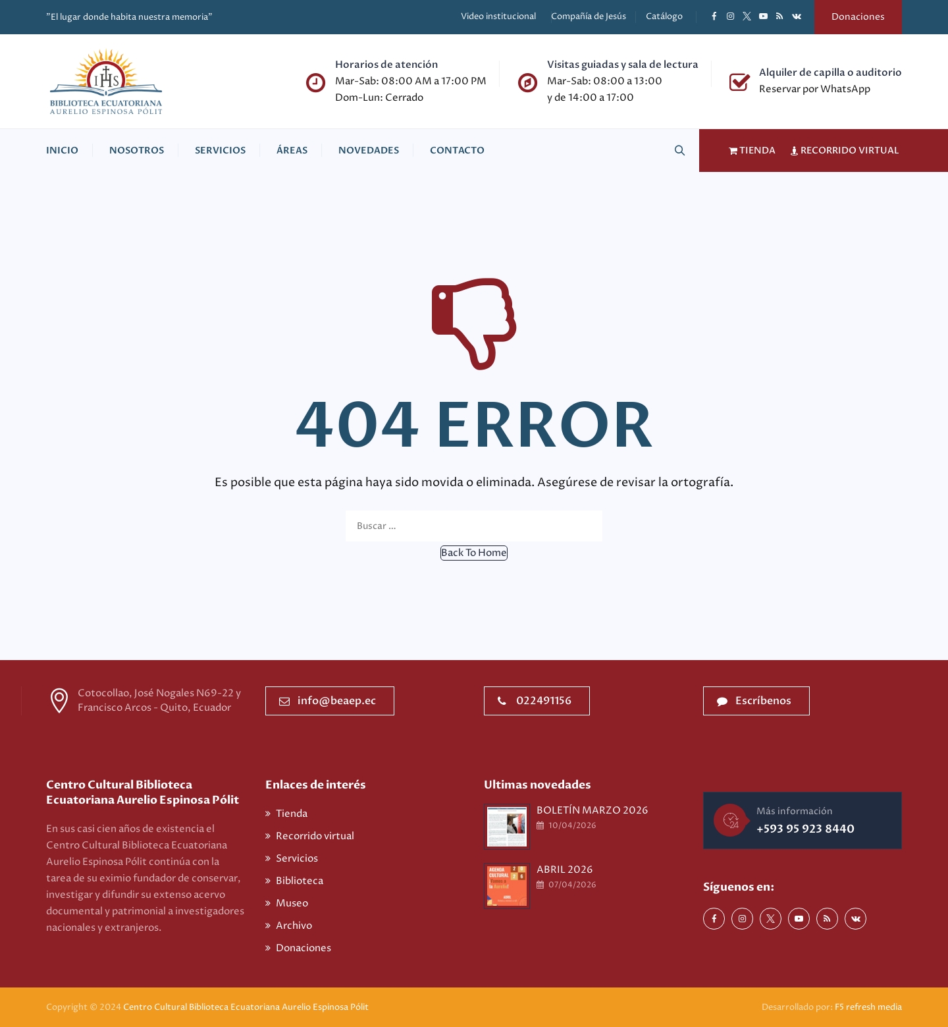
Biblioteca (299, 881)
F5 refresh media (868, 1007)
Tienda (291, 814)
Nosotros (136, 150)
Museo (292, 903)
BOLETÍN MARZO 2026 (592, 811)
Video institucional (498, 16)
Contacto (457, 150)
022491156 (534, 701)
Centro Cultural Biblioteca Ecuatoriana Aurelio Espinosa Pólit (247, 1007)
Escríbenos (754, 701)
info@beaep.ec (327, 701)
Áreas (291, 150)
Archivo (294, 926)
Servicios (220, 150)
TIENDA (749, 150)
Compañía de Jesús (588, 16)
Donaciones (858, 17)
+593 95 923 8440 (805, 829)
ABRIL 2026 (565, 870)
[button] (474, 553)
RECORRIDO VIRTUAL (841, 150)
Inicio (62, 150)
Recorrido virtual (315, 836)
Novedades (368, 150)
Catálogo (664, 16)
